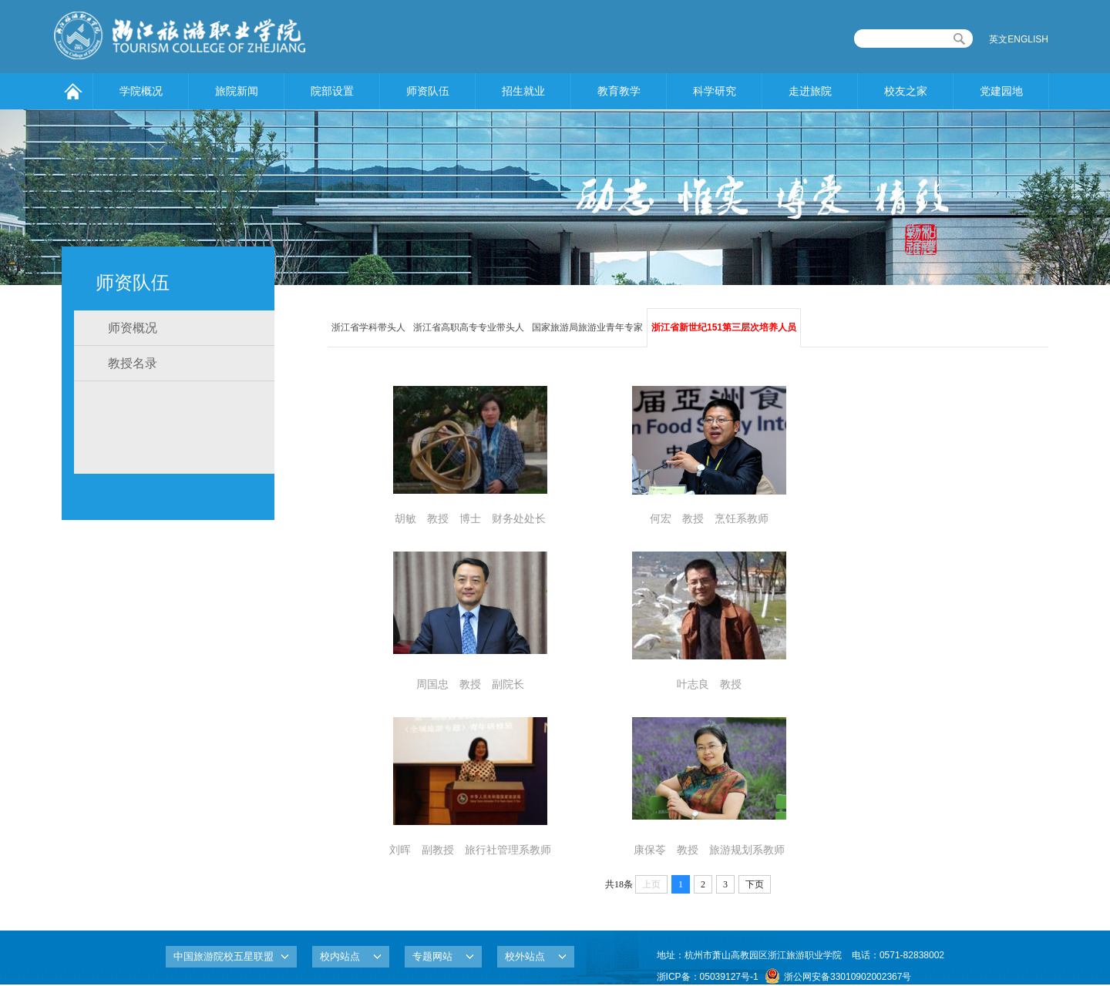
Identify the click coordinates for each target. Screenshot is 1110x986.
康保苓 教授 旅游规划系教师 (709, 849)
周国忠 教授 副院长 (470, 684)
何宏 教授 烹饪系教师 (709, 518)
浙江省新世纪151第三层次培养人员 (723, 327)
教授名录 (132, 363)
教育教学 (619, 91)
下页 (754, 884)
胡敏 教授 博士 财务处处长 (470, 518)
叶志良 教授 (709, 684)
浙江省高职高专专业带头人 (468, 327)
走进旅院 (810, 91)
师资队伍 (427, 91)
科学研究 (714, 91)
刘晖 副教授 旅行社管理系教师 (470, 849)
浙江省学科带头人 (368, 327)
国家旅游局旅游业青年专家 (587, 327)
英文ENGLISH (1018, 39)
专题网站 (432, 956)
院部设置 (332, 91)
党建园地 (1001, 91)
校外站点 (525, 956)
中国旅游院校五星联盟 (223, 956)
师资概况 (132, 327)
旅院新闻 (236, 91)
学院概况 (141, 91)
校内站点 (340, 956)
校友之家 (905, 91)
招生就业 (523, 91)
